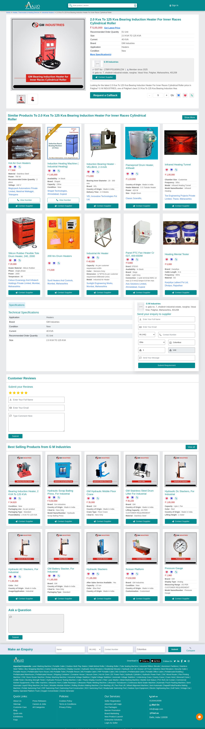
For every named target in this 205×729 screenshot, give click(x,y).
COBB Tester (18, 677)
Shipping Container (61, 671)
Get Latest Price (112, 25)
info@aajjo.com (156, 706)
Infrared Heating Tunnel (178, 161)
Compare (190, 646)
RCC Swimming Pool (93, 685)
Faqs (15, 717)
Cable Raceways (69, 680)
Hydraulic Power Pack (151, 671)
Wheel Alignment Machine (137, 682)
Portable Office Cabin (154, 669)
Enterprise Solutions (113, 717)
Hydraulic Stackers (97, 566)
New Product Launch (114, 713)
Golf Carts (175, 685)
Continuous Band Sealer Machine (141, 680)
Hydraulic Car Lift (129, 666)
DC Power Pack (117, 671)
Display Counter (73, 666)
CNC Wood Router (169, 671)
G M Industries (111, 59)
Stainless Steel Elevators (163, 666)
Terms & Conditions (67, 701)
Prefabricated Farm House (38, 669)
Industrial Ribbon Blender (150, 663)
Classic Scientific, (134, 195)
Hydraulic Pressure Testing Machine (61, 677)
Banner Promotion (112, 707)
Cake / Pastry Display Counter (89, 677)
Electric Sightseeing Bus (159, 685)
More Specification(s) (100, 51)
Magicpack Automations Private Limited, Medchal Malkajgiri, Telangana (23, 188)
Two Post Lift (120, 682)
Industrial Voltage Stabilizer (79, 674)
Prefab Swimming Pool (31, 685)
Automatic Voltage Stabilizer (123, 674)
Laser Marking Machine (41, 663)
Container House (77, 671)
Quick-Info (17, 710)
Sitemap (17, 701)
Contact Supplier (107, 74)
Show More (189, 114)
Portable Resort (73, 669)
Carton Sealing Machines (55, 666)
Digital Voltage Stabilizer (101, 674)
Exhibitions (18, 713)
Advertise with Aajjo (113, 701)
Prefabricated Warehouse (23, 671)
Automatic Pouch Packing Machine (171, 680)
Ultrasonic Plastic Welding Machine (92, 680)
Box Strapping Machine (34, 666)
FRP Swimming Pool (50, 685)
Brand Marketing (112, 710)
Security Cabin (181, 666)
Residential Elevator (112, 666)
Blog (15, 707)
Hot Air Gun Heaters (19, 160)
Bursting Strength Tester (35, 677)
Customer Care (20, 704)
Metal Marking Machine (129, 677)
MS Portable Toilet (57, 669)
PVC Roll (161, 677)
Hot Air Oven (104, 671)
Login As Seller (111, 720)
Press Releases (39, 698)
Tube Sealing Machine (129, 663)
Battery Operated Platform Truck (26, 688)
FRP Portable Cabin (106, 669)
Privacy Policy (65, 704)
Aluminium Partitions (170, 663)
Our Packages (111, 704)
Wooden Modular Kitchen (60, 682)
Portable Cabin (59, 663)
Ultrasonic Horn (55, 680)
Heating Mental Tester (177, 251)
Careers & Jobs (39, 701)
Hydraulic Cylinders (133, 671)
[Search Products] (69, 4)
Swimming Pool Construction (71, 685)
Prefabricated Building (174, 669)
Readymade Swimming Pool (114, 685)
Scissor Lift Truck (145, 666)
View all (191, 444)
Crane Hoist (170, 674)
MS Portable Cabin (88, 669)
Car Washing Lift (106, 682)
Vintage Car (185, 685)
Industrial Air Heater (97, 250)
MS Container (121, 669)
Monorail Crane (183, 674)
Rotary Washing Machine (56, 674)
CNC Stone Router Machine (33, 674)
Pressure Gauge (174, 565)
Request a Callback (105, 92)
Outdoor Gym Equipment (138, 685)
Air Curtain (170, 677)
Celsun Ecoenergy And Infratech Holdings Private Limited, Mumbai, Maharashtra (24, 280)
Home (8, 9)
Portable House (19, 669)
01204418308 (155, 697)
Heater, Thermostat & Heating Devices (26, 9)
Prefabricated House (44, 671)
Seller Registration (113, 698)
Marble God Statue (148, 677)
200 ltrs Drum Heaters (59, 253)
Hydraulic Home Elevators (92, 666)
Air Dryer (44, 682)
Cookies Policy (65, 698)
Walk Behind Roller (97, 663)
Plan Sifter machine (39, 680)
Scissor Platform (135, 566)
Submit (15, 433)
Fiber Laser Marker (111, 677)
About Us (17, 698)
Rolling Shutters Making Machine (85, 682)
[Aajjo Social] (175, 658)
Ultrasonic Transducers (117, 680)
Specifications (16, 302)
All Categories (39, 704)
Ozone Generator (67, 688)
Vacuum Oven (92, 671)
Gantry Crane (158, 674)
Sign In (173, 4)
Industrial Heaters (48, 9)
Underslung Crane (144, 674)
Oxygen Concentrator (49, 688)
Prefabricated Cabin (136, 669)
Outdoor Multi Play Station (77, 663)
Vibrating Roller (112, 663)
